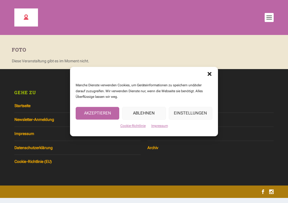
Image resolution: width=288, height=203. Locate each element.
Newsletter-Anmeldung (34, 119)
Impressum (159, 127)
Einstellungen (190, 114)
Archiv (152, 147)
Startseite (22, 105)
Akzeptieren (97, 114)
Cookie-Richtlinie (133, 127)
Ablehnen (144, 114)
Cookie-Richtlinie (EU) (33, 161)
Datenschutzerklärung (33, 147)
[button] (209, 75)
